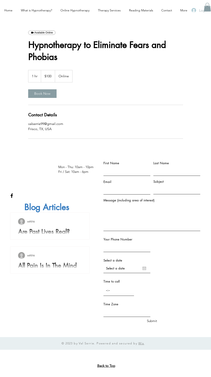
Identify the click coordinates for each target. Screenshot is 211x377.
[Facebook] (12, 196)
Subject (158, 181)
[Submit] (152, 321)
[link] (42, 93)
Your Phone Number (117, 239)
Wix (141, 343)
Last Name (161, 163)
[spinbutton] (118, 290)
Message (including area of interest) (128, 200)
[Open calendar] (144, 268)
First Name (111, 163)
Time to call (111, 281)
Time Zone (110, 304)
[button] (207, 7)
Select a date (112, 260)
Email (107, 181)
